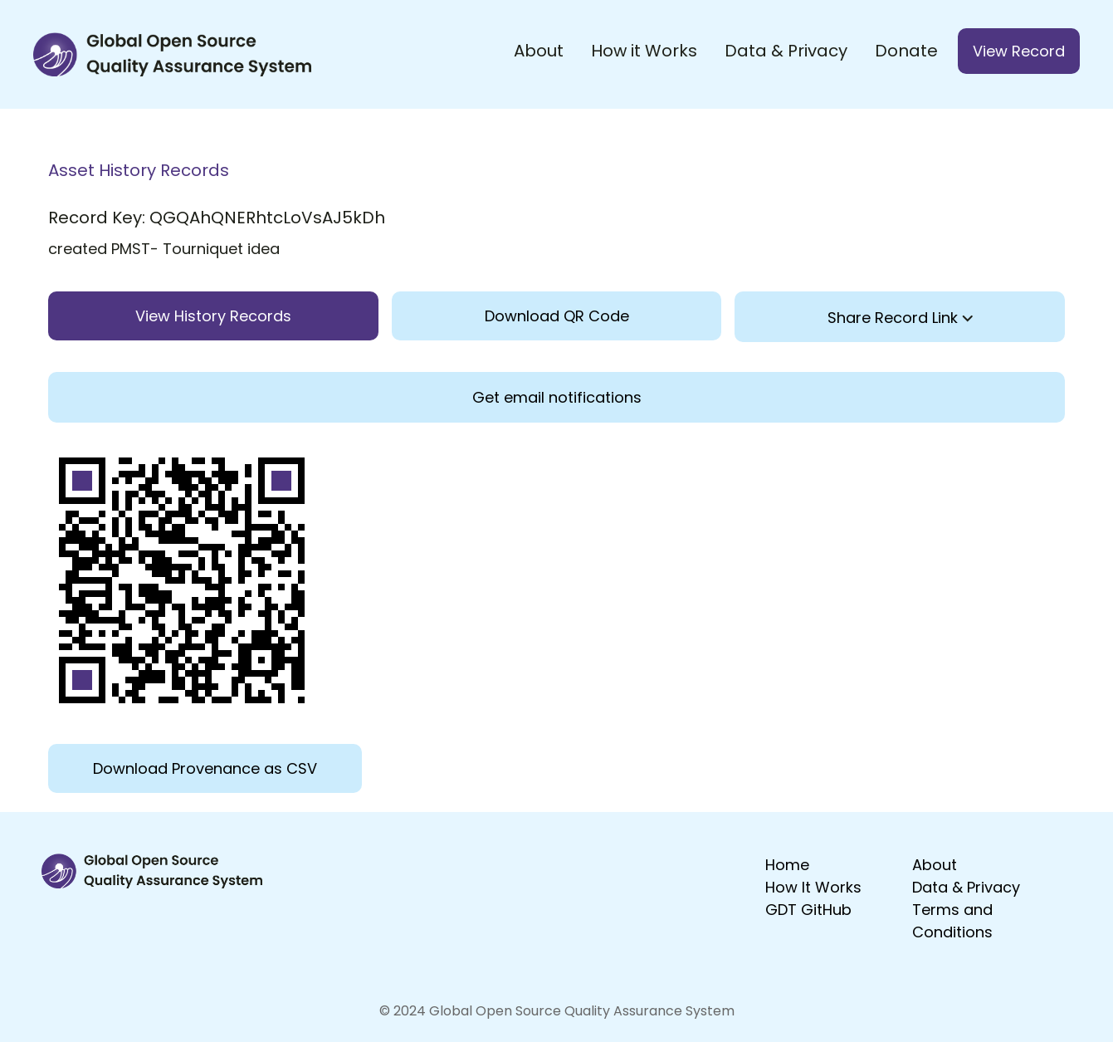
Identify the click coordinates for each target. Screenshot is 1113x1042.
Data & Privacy (786, 50)
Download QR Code (557, 316)
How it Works (644, 50)
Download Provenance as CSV (205, 768)
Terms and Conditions (952, 920)
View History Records (213, 316)
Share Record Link (900, 317)
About (539, 50)
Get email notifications (557, 397)
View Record (1019, 51)
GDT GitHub (808, 909)
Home (787, 864)
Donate (906, 50)
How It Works (813, 887)
